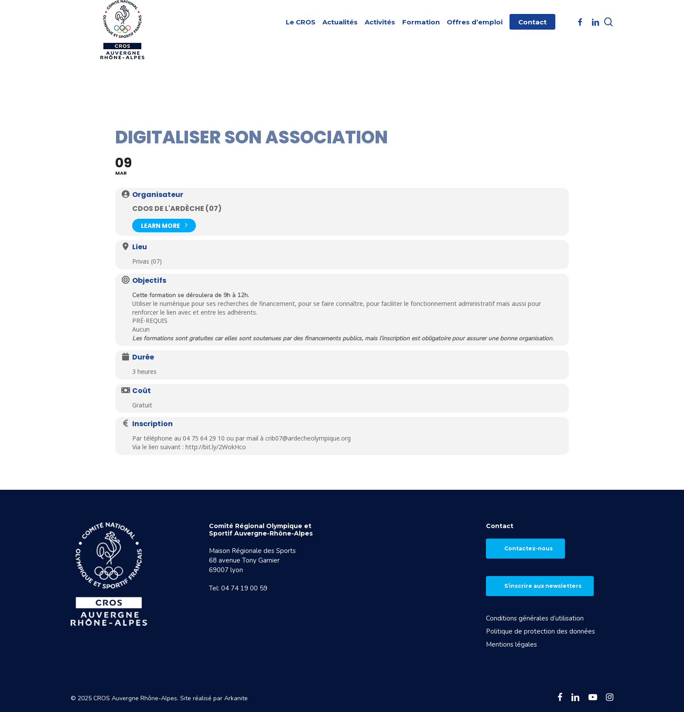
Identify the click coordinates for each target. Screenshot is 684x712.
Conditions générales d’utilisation (535, 618)
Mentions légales (511, 644)
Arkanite (236, 698)
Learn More (164, 224)
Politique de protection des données (540, 631)
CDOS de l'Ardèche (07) (177, 208)
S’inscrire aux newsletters (542, 586)
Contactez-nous (528, 548)
